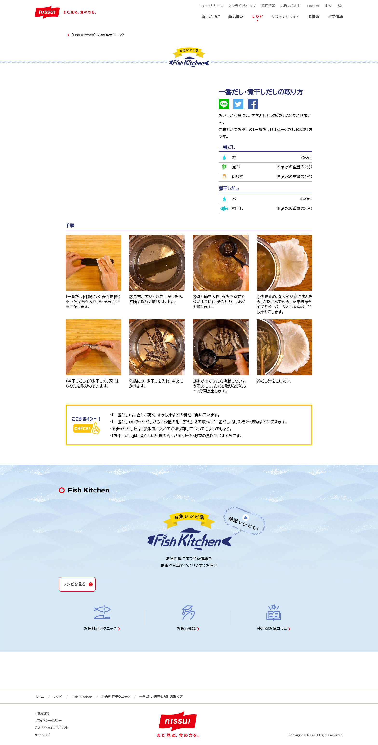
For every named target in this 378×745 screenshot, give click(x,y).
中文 (328, 6)
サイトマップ (42, 735)
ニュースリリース (211, 6)
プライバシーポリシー (48, 720)
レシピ (257, 16)
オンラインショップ (242, 6)
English (313, 6)
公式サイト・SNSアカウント (51, 728)
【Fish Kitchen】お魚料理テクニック (97, 35)
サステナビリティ (285, 16)
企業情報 (335, 16)
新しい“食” (211, 16)
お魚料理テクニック (115, 697)
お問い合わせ (291, 6)
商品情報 (235, 16)
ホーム (39, 697)
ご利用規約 (42, 713)
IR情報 (313, 16)
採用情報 (268, 6)
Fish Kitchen (81, 697)
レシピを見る (74, 584)
